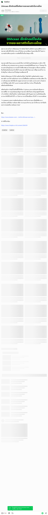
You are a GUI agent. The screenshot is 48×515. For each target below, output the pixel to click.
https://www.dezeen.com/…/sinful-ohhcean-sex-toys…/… (18, 117)
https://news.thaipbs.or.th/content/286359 (14, 125)
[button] (4, 513)
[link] (9, 513)
